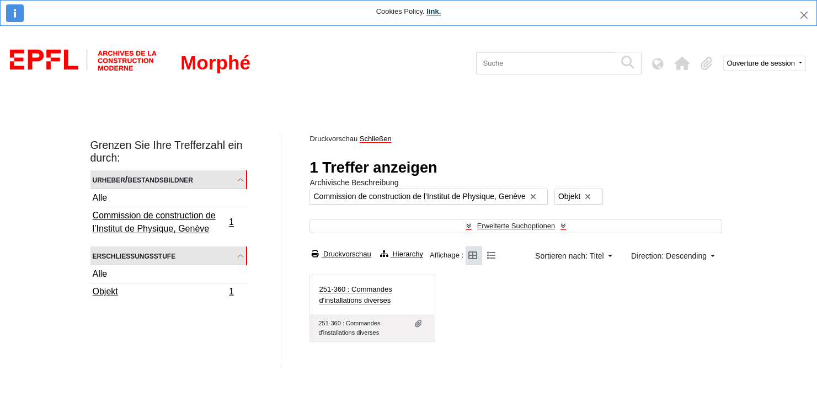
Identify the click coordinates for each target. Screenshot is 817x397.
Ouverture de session (762, 63)
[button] (682, 63)
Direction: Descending (670, 255)
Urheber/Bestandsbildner (143, 179)
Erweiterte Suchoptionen (516, 226)
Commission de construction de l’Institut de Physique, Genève (163, 222)
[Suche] (546, 63)
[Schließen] (804, 15)
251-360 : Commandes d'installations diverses (355, 294)
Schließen (376, 139)
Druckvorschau (341, 254)
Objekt (163, 293)
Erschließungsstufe (134, 255)
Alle (100, 197)
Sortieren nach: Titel (570, 255)
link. (433, 11)
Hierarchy (401, 254)
